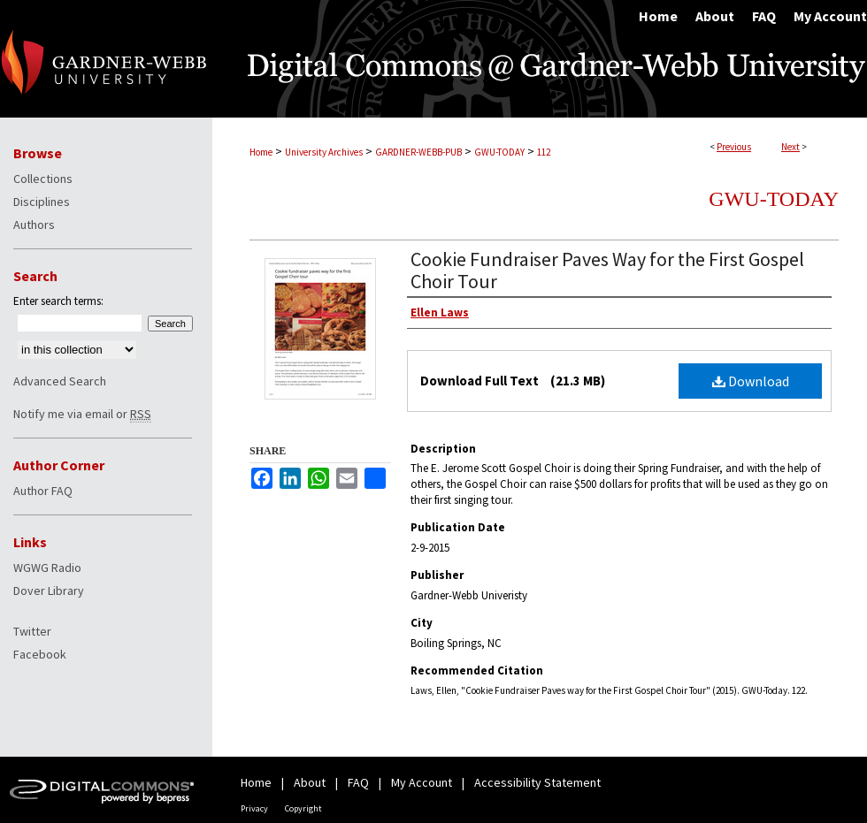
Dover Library (48, 590)
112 (543, 152)
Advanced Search (59, 381)
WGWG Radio (47, 567)
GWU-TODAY (499, 152)
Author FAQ (43, 491)
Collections (43, 179)
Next (790, 147)
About (310, 782)
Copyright (303, 808)
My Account (421, 782)
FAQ (358, 782)
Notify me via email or (82, 414)
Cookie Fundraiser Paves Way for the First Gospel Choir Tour (607, 270)
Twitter (32, 631)
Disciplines (41, 202)
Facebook (39, 654)
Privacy (254, 808)
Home (260, 152)
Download (750, 381)
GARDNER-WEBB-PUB (418, 152)
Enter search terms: (58, 301)
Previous (734, 147)
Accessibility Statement (537, 782)
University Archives (324, 152)
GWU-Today (774, 198)
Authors (34, 224)
